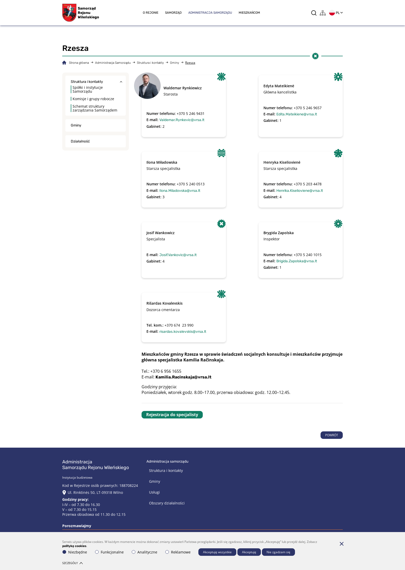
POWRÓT (331, 435)
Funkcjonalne (109, 552)
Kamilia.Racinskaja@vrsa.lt (183, 377)
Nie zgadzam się (278, 552)
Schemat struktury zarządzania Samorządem (95, 108)
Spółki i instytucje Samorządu (88, 89)
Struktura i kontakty (150, 63)
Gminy (174, 63)
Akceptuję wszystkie (217, 552)
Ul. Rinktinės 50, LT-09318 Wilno (95, 492)
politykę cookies (74, 546)
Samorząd (173, 12)
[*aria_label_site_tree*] (323, 12)
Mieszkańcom (249, 12)
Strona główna (79, 63)
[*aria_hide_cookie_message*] (341, 544)
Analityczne (144, 552)
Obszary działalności (167, 503)
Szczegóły (72, 563)
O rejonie (150, 12)
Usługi (154, 492)
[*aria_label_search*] (314, 12)
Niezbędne (75, 552)
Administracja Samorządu (210, 12)
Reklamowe (178, 552)
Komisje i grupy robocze (93, 99)
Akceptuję (249, 552)
